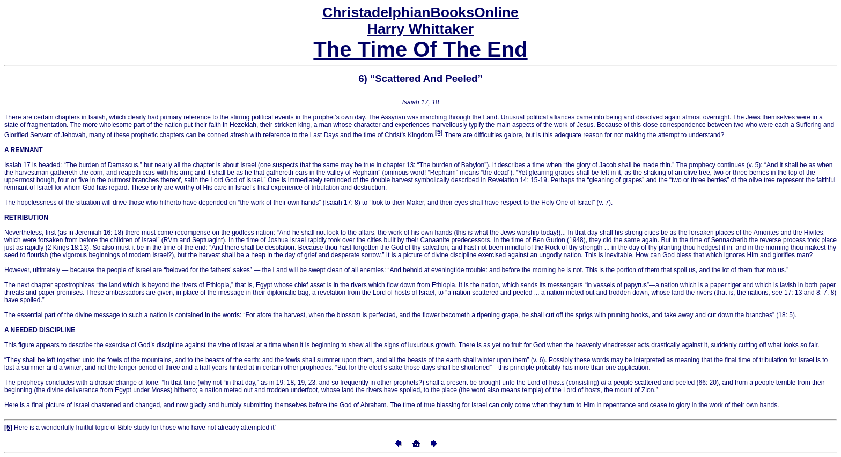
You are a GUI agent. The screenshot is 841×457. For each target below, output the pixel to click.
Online (420, 12)
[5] (439, 132)
